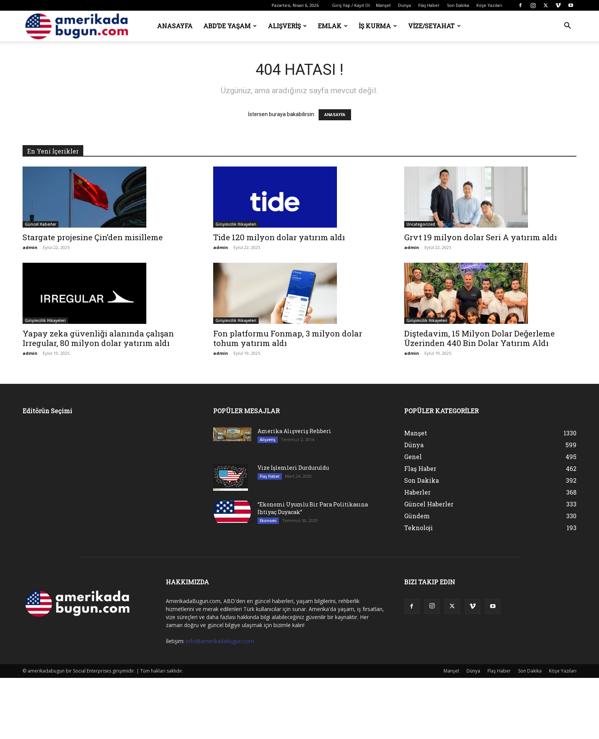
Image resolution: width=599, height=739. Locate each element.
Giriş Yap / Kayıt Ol (351, 5)
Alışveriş (287, 26)
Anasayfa (175, 26)
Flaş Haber (429, 5)
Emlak (333, 26)
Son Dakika (458, 5)
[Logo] (79, 26)
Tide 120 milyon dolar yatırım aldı (279, 237)
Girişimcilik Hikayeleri (235, 224)
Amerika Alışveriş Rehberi (294, 431)
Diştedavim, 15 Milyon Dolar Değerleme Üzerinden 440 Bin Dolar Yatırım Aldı (479, 338)
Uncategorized (420, 224)
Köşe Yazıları (489, 5)
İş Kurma (378, 26)
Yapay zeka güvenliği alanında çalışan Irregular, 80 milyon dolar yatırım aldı (98, 338)
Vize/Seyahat (434, 26)
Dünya (404, 5)
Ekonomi (268, 520)
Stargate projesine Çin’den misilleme (93, 237)
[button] (567, 26)
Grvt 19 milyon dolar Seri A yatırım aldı (480, 237)
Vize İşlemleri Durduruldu (293, 467)
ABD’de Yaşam (230, 26)
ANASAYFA (334, 114)
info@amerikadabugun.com (220, 641)
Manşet (383, 5)
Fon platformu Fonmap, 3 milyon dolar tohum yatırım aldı (287, 338)
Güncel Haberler (40, 224)
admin (30, 247)
